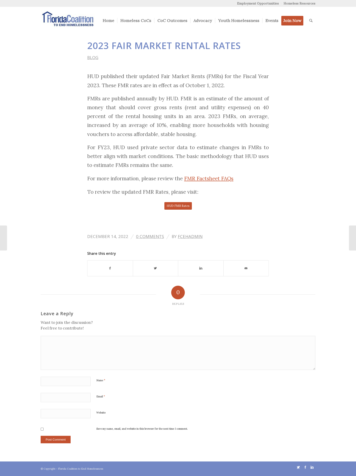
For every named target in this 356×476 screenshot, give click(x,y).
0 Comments (150, 236)
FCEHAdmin (190, 236)
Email (100, 396)
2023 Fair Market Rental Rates (164, 45)
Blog (92, 57)
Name (100, 380)
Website (101, 412)
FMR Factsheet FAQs (208, 178)
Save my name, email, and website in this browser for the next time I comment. (142, 428)
